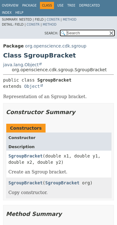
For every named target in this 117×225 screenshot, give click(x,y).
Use (60, 5)
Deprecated (89, 5)
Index (7, 12)
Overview (10, 5)
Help (19, 12)
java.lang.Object (21, 64)
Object (32, 86)
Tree (71, 5)
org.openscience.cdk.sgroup (55, 45)
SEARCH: (51, 33)
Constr (53, 19)
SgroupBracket (25, 155)
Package (29, 5)
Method (69, 19)
